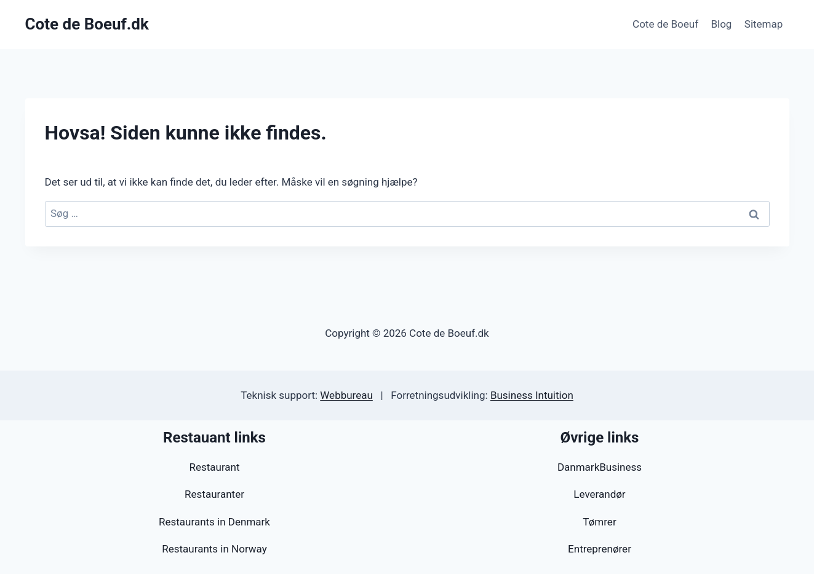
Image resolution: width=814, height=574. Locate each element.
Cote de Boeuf (665, 24)
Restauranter (214, 494)
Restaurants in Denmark (214, 522)
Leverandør (599, 494)
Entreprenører (599, 549)
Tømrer (599, 522)
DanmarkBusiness (599, 467)
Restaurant (214, 467)
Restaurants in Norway (214, 549)
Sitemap (763, 24)
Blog (721, 24)
